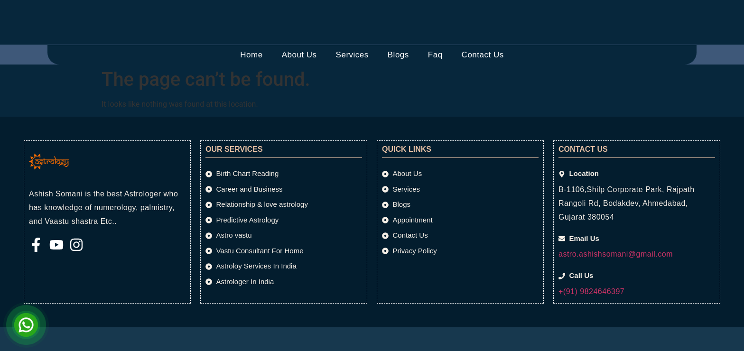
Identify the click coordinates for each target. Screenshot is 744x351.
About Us (299, 54)
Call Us (437, 10)
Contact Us (483, 54)
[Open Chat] (26, 325)
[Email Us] (255, 15)
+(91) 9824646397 (591, 291)
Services (352, 54)
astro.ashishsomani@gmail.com (615, 254)
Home (251, 54)
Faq (435, 54)
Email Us (288, 10)
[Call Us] (408, 15)
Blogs (398, 54)
